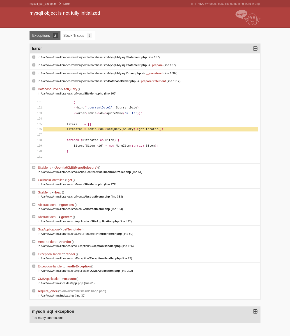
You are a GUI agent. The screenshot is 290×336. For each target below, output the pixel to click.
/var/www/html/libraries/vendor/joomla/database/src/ (88, 81)
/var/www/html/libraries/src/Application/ (80, 221)
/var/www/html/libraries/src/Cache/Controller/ (86, 172)
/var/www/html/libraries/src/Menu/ (72, 93)
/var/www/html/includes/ (62, 283)
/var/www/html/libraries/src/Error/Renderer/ (82, 233)
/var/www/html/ (58, 295)
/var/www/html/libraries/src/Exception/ (81, 246)
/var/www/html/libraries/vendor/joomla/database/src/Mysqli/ (94, 57)
